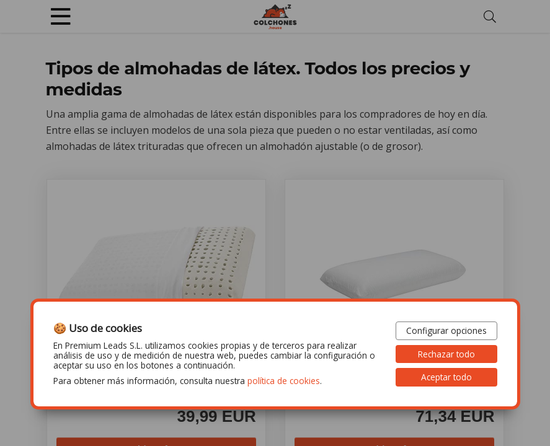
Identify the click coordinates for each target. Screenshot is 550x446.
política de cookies (283, 381)
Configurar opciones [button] (446, 330)
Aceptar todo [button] (446, 377)
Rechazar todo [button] (446, 354)
